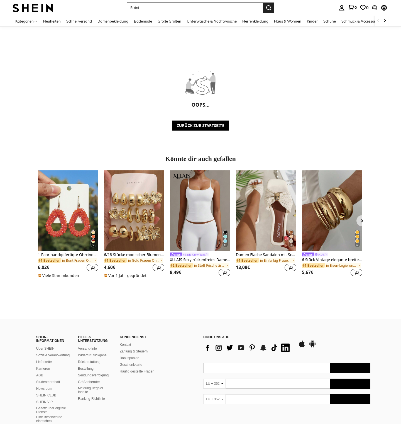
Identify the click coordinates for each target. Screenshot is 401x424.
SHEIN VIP (44, 362)
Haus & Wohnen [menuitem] (287, 21)
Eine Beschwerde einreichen (49, 379)
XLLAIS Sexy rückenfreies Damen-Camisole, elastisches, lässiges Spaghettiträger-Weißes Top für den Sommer (200, 260)
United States (86, 413)
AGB (39, 335)
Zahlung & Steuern (134, 311)
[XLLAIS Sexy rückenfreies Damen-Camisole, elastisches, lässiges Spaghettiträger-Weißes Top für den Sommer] (200, 210)
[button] (374, 7)
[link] (352, 7)
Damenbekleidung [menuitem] (112, 21)
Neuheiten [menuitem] (52, 21)
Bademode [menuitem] (143, 21)
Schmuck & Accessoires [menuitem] (360, 21)
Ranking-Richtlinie (91, 359)
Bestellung (86, 329)
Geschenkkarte (131, 325)
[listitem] (68, 224)
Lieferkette (44, 322)
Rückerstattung (89, 322)
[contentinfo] (286, 401)
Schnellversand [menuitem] (79, 21)
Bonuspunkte (129, 318)
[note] (59, 275)
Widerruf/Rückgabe (92, 315)
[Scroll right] (385, 21)
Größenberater (89, 342)
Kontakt (125, 305)
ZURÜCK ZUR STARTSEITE (200, 125)
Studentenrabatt (48, 342)
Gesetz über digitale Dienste (51, 370)
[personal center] (341, 7)
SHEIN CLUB (46, 355)
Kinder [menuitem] (312, 21)
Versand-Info (87, 309)
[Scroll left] (378, 21)
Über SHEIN (45, 309)
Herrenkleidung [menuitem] (255, 21)
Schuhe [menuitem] (329, 21)
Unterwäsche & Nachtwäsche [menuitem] (212, 21)
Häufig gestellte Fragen (137, 332)
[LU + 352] (214, 344)
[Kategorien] (26, 21)
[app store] (302, 306)
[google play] (312, 306)
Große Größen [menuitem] (169, 21)
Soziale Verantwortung (53, 315)
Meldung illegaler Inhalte (90, 350)
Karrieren (43, 329)
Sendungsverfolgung (93, 335)
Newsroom (44, 349)
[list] (247, 308)
